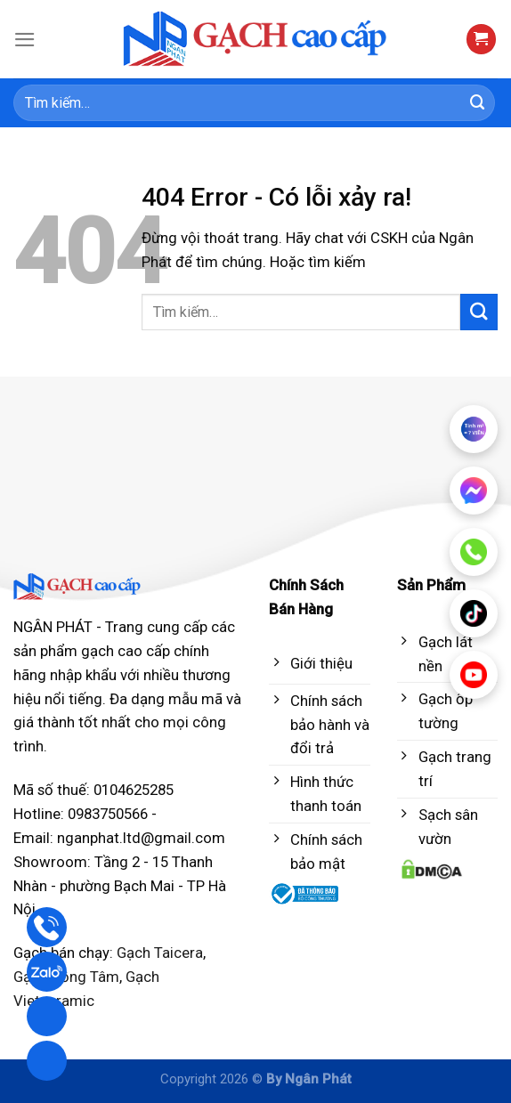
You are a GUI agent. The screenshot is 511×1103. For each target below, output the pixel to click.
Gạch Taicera (160, 952)
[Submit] (478, 102)
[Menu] (24, 39)
